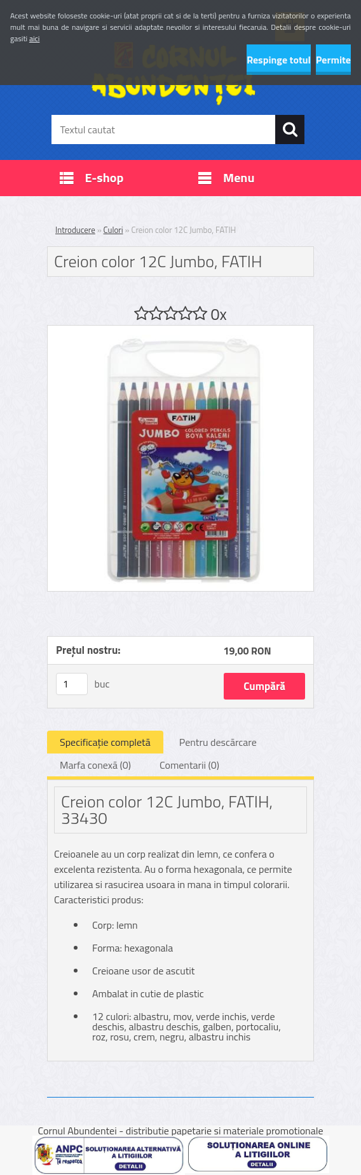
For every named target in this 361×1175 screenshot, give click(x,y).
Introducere (75, 229)
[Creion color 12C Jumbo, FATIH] (180, 330)
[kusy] (72, 684)
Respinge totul (279, 59)
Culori (113, 229)
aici (34, 38)
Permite (333, 59)
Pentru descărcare (218, 742)
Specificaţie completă (105, 742)
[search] (289, 129)
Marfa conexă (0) (95, 765)
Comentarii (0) (189, 765)
